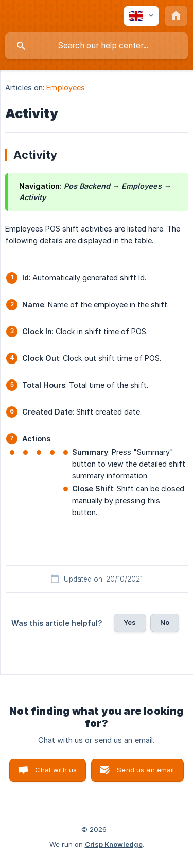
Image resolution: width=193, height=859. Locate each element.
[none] (141, 16)
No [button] (164, 622)
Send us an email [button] (145, 770)
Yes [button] (130, 622)
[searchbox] (96, 45)
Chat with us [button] (56, 770)
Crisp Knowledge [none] (114, 844)
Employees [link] (65, 87)
